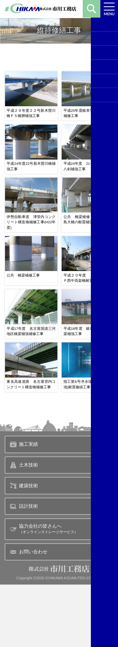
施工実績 (24, 506)
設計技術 (24, 568)
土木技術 (24, 527)
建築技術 (24, 548)
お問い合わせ (28, 614)
